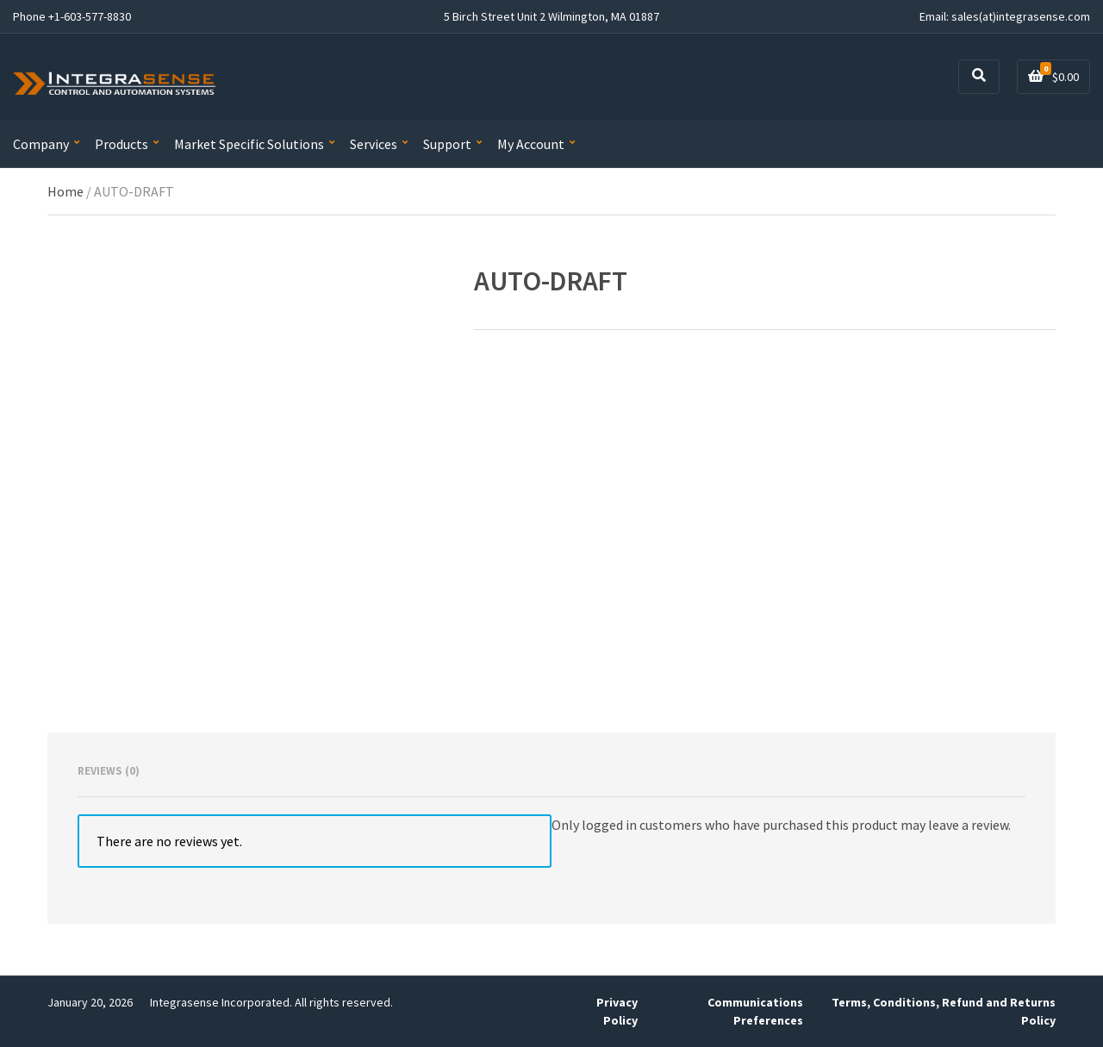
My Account (530, 144)
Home (65, 191)
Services (373, 144)
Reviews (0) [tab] (109, 770)
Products (121, 144)
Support (447, 144)
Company (41, 144)
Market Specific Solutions (249, 144)
